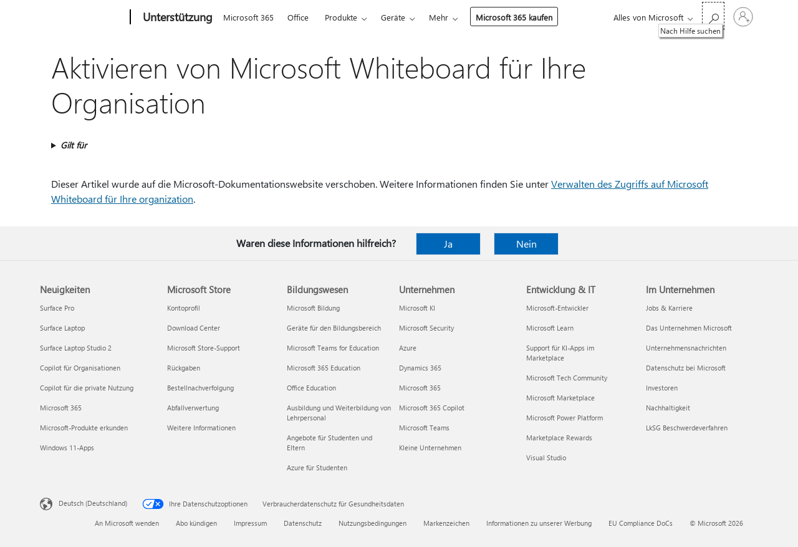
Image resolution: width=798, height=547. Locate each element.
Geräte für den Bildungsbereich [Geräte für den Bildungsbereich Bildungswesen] (334, 327)
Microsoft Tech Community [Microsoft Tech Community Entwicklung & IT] (566, 377)
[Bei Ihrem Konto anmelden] (743, 17)
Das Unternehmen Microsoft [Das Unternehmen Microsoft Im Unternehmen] (689, 327)
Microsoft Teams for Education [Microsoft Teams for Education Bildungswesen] (333, 347)
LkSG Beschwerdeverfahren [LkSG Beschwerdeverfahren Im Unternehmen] (687, 427)
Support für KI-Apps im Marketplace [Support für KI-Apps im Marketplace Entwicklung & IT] (560, 352)
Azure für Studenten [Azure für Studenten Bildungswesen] (317, 467)
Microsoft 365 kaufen (514, 17)
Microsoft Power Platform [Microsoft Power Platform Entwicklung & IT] (564, 417)
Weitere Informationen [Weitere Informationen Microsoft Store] (201, 427)
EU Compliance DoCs (640, 523)
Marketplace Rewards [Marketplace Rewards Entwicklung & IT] (559, 437)
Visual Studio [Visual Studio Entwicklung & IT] (546, 457)
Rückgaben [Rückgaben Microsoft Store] (183, 367)
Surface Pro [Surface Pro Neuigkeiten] (57, 307)
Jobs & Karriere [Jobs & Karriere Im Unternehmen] (669, 307)
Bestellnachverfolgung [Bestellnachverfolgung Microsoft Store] (200, 387)
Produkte (341, 17)
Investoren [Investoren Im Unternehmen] (662, 387)
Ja (448, 243)
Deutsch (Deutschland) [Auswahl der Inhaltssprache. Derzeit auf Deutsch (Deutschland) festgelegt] (93, 503)
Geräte (393, 17)
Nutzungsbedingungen (372, 523)
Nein (526, 243)
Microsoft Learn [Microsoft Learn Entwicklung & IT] (550, 327)
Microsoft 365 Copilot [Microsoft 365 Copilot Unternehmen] (431, 407)
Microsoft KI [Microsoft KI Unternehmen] (417, 307)
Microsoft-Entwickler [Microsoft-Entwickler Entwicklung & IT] (557, 307)
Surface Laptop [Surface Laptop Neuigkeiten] (62, 327)
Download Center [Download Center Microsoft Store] (193, 327)
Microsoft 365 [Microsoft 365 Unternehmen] (420, 387)
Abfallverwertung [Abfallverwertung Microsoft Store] (193, 407)
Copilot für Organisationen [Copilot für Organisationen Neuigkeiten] (80, 367)
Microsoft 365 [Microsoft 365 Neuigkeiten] (61, 407)
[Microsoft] (82, 17)
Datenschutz (303, 523)
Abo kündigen (196, 523)
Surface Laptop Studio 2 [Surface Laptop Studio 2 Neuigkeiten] (76, 347)
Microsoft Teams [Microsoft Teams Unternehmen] (424, 427)
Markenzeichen (446, 523)
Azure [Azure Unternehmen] (407, 347)
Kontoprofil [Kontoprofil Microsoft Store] (183, 307)
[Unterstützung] (176, 17)
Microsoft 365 (248, 17)
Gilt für (73, 145)
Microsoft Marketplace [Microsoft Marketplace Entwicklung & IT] (560, 397)
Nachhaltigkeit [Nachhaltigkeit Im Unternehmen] (668, 407)
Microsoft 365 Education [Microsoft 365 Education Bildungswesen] (323, 367)
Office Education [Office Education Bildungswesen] (311, 387)
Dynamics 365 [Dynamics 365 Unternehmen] (420, 367)
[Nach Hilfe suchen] (713, 16)
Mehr (438, 17)
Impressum (250, 523)
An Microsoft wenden (127, 523)
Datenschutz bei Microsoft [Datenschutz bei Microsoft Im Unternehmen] (686, 367)
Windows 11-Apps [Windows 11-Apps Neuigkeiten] (67, 447)
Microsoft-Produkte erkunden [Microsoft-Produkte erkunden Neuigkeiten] (84, 427)
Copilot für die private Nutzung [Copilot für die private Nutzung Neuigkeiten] (86, 387)
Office (298, 17)
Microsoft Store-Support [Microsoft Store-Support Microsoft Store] (203, 347)
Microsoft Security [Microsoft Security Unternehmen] (426, 327)
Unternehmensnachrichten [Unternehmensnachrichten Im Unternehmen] (686, 347)
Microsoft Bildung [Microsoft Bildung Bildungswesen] (313, 307)
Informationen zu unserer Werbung (539, 523)
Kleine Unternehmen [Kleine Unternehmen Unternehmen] (430, 447)
